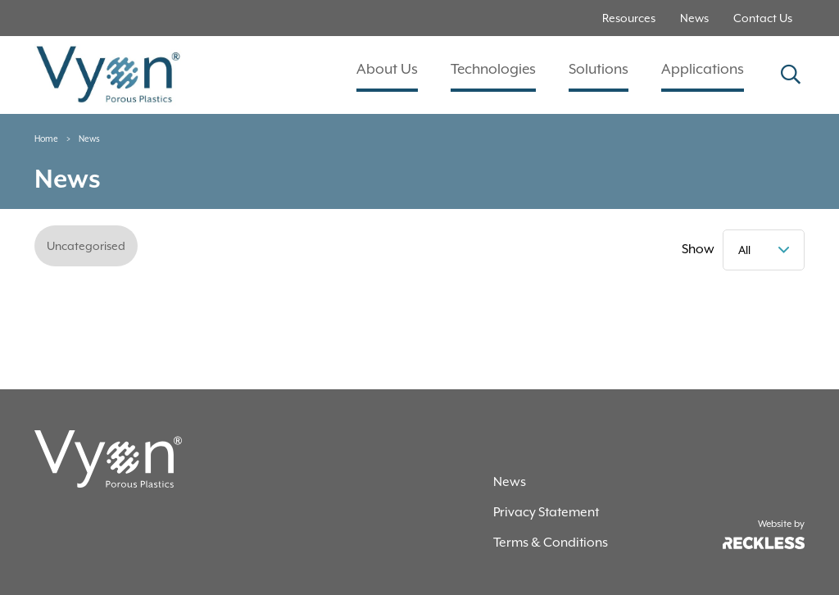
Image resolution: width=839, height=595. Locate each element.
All (744, 250)
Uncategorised (86, 245)
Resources (628, 18)
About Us (387, 69)
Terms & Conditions (550, 542)
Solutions (598, 69)
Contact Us (762, 18)
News (694, 18)
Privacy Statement (546, 512)
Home (46, 138)
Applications (702, 69)
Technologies (493, 69)
